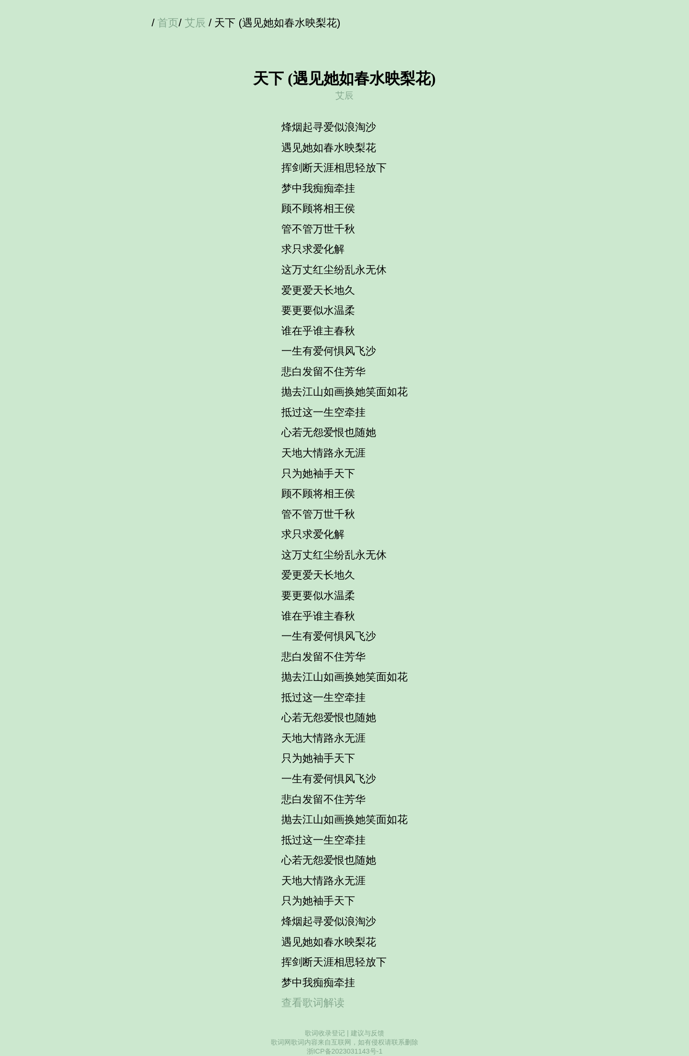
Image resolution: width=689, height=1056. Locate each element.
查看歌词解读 (312, 1003)
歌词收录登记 (325, 1033)
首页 (167, 23)
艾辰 (195, 23)
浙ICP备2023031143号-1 (345, 1051)
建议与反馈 (367, 1033)
